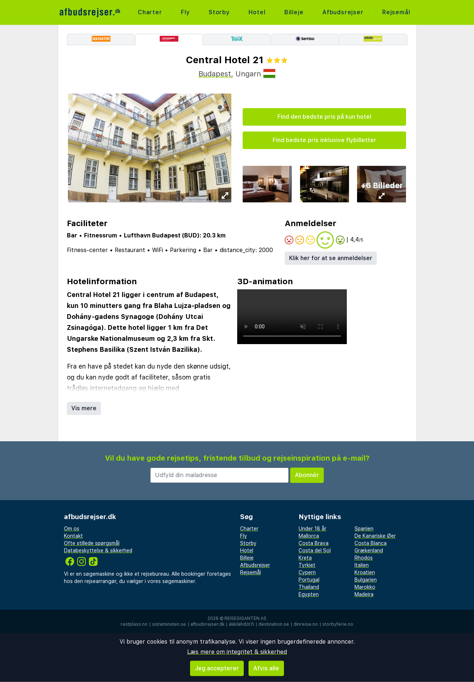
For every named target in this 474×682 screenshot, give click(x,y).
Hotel (257, 12)
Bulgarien (365, 580)
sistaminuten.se (169, 624)
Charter (150, 12)
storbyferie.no (337, 624)
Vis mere (83, 408)
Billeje (294, 12)
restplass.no (134, 624)
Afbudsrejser (343, 12)
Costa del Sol (315, 550)
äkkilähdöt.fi (241, 624)
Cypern (307, 572)
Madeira (363, 594)
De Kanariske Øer (375, 536)
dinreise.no (305, 624)
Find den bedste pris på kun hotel (324, 116)
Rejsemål (396, 12)
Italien (361, 565)
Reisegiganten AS (245, 618)
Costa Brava (314, 543)
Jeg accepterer (217, 668)
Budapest (214, 73)
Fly (185, 12)
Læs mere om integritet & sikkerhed (237, 651)
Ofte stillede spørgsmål (92, 543)
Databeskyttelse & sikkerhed (98, 550)
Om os (71, 528)
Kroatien (364, 572)
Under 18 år (312, 528)
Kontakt (73, 536)
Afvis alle (266, 668)
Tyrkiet (307, 565)
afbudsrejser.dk (207, 624)
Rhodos (363, 558)
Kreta (305, 558)
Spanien (363, 528)
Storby (219, 12)
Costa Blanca (370, 543)
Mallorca (309, 536)
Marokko (364, 587)
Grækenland (368, 550)
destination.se (273, 624)
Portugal (309, 580)
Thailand (309, 587)
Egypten (309, 594)
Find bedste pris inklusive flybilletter (324, 140)
